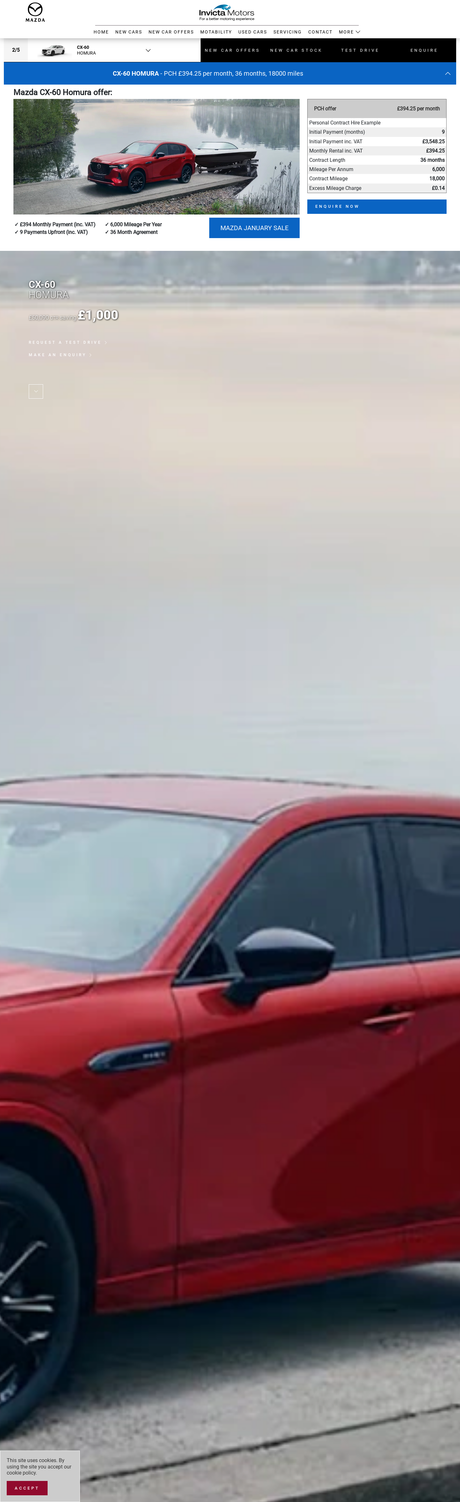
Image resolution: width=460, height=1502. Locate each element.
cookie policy (21, 1473)
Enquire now (337, 206)
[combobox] (92, 50)
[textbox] (92, 50)
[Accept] (27, 1488)
